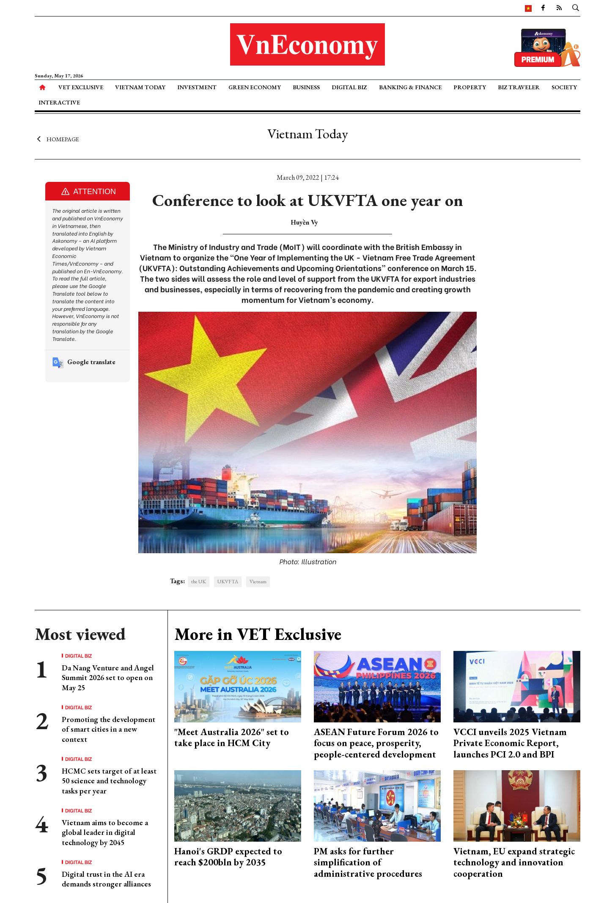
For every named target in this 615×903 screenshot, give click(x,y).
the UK (198, 581)
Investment (197, 87)
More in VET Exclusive (257, 634)
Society (564, 87)
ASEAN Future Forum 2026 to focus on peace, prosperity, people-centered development (376, 743)
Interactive (59, 102)
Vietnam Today (140, 87)
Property (469, 87)
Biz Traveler (519, 87)
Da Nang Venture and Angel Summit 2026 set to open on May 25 (108, 677)
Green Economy (254, 87)
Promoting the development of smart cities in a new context (108, 729)
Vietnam (258, 581)
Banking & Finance (410, 87)
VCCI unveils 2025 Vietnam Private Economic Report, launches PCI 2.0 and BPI (510, 743)
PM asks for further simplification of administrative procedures (368, 862)
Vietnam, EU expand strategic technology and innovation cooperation (514, 862)
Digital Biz (349, 87)
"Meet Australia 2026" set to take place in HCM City (231, 737)
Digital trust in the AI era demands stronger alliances (106, 879)
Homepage (57, 139)
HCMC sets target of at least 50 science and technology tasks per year (109, 781)
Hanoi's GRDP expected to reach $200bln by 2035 (228, 856)
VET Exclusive (80, 87)
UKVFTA (227, 581)
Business (306, 87)
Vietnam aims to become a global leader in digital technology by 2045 (105, 832)
